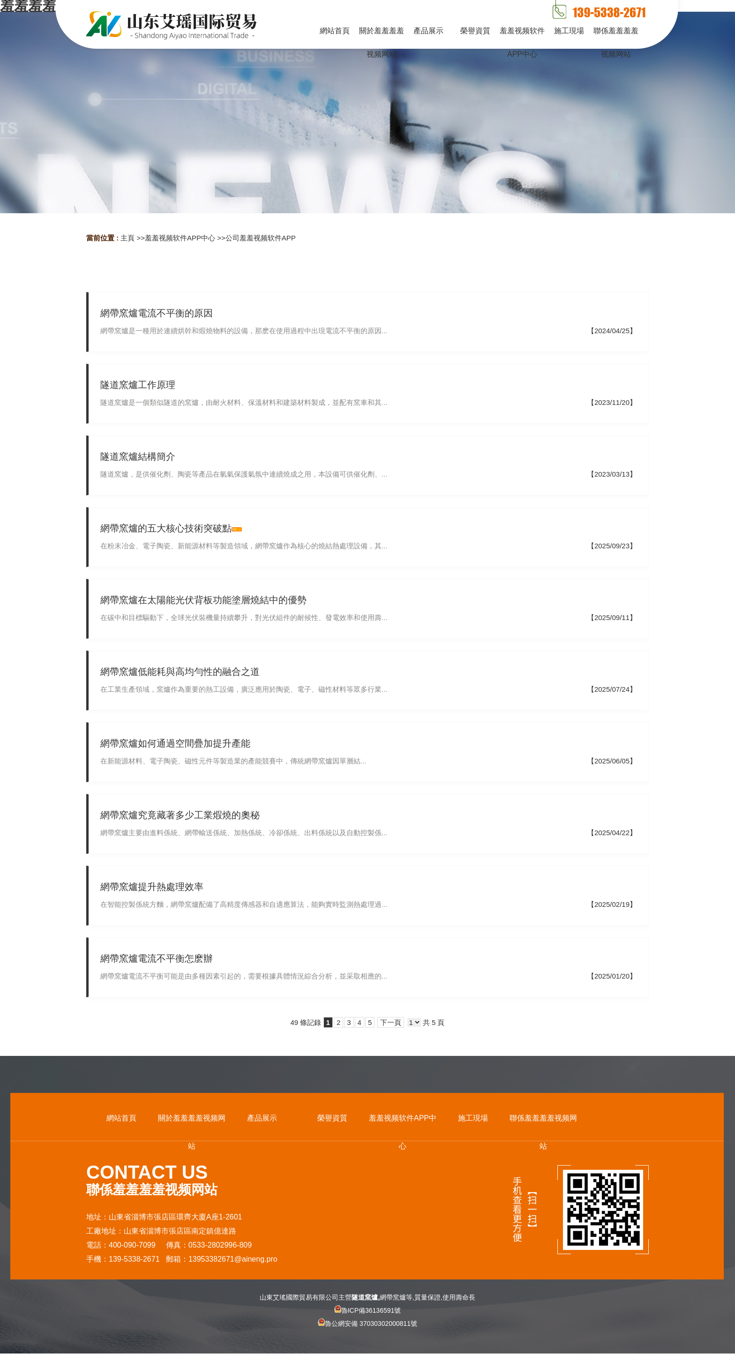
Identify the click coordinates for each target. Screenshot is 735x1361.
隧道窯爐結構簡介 (137, 456)
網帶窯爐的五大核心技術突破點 (166, 528)
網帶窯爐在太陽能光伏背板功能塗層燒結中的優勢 (203, 600)
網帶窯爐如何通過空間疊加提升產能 (175, 743)
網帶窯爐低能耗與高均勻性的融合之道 (180, 671)
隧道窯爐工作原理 (137, 385)
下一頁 (390, 1022)
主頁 (127, 238)
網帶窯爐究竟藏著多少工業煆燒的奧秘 (180, 815)
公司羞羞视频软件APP (260, 238)
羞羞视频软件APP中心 (180, 238)
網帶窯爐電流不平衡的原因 (156, 313)
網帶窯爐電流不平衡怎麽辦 (156, 958)
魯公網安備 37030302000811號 (367, 1331)
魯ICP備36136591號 (367, 1310)
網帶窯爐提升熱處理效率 (151, 887)
